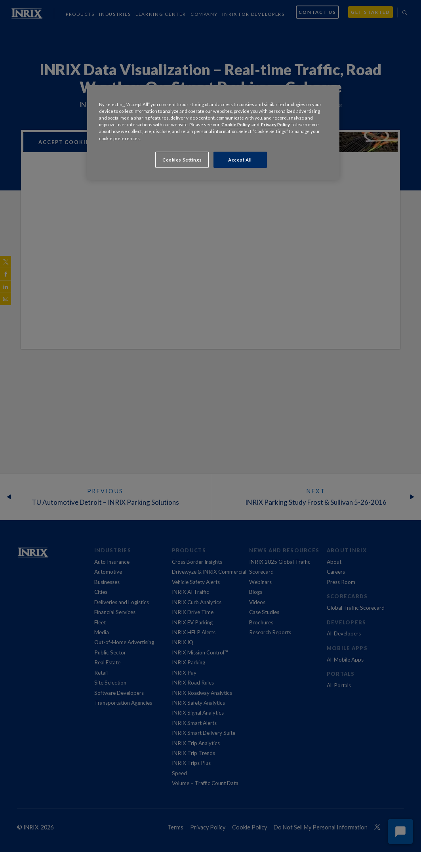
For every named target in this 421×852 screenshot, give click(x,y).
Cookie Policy (235, 124)
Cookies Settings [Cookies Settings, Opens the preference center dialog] (182, 159)
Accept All (240, 159)
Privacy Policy (275, 124)
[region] (213, 132)
